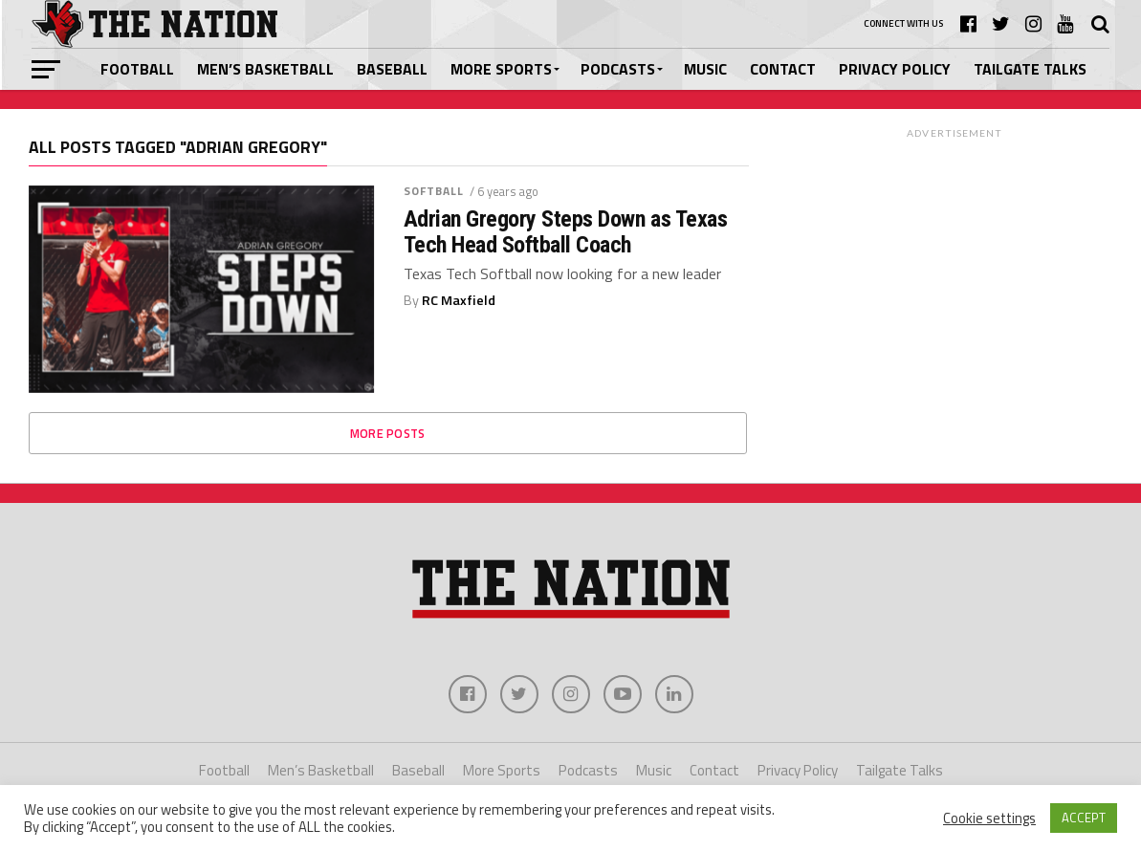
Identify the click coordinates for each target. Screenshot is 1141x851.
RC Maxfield (458, 300)
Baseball (392, 68)
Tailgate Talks (1030, 68)
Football (137, 68)
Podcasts (618, 68)
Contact (783, 68)
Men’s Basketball (265, 68)
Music (705, 68)
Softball (434, 191)
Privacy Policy (895, 68)
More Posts (388, 433)
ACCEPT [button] (1084, 817)
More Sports (501, 68)
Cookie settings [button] (989, 818)
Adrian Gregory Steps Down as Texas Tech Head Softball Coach (566, 232)
